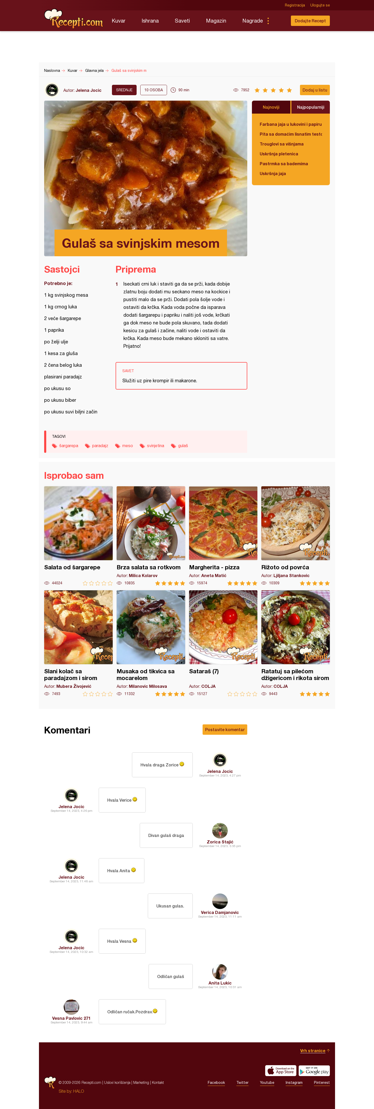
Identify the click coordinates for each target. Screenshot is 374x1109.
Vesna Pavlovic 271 (71, 1018)
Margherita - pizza (223, 536)
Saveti (182, 21)
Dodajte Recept (310, 20)
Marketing (141, 1082)
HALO (78, 1091)
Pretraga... (278, 20)
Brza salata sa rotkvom (151, 536)
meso (127, 445)
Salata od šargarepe (78, 536)
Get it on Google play (314, 1070)
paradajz (100, 445)
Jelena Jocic (89, 90)
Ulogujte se (320, 5)
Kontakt (158, 1082)
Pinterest (322, 1082)
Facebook (216, 1082)
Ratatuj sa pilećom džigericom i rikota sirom (295, 643)
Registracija (295, 5)
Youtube (267, 1082)
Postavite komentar (225, 729)
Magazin (216, 21)
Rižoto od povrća (295, 536)
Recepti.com (74, 19)
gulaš (183, 445)
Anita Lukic (220, 982)
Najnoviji (271, 107)
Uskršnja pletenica (279, 153)
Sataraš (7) (223, 643)
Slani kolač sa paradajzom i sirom (78, 643)
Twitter (242, 1082)
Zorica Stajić (220, 841)
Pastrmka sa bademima (284, 163)
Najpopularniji (310, 107)
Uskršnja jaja (273, 173)
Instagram (294, 1082)
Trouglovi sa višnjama (282, 143)
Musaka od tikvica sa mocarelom (151, 643)
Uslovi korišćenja (117, 1082)
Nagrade (252, 21)
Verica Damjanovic (220, 912)
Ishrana (150, 21)
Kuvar (118, 21)
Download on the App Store (280, 1070)
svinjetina (155, 445)
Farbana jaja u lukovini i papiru (291, 124)
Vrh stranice (312, 1050)
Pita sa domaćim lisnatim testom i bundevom (291, 133)
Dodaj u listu (315, 89)
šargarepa (68, 445)
